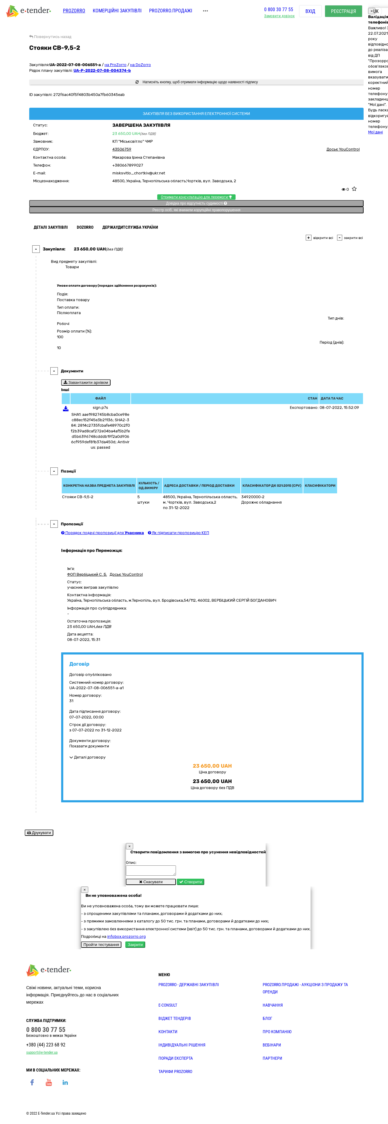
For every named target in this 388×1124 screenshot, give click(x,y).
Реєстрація (343, 12)
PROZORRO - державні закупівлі (188, 986)
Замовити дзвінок (279, 16)
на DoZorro (140, 64)
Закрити (135, 946)
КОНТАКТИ (167, 1033)
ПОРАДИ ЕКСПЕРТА (175, 1060)
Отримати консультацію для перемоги (196, 197)
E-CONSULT (167, 1007)
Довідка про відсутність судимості (196, 203)
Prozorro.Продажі (170, 11)
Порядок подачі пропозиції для (102, 532)
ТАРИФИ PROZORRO (175, 1073)
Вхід (310, 12)
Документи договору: (90, 740)
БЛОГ (267, 1020)
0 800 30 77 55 (278, 10)
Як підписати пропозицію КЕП (178, 532)
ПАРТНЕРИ (272, 1060)
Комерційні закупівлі (117, 11)
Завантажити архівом (86, 382)
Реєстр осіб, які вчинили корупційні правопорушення (196, 210)
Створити (190, 883)
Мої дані (375, 132)
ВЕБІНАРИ (272, 1046)
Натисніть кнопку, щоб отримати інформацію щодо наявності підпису (197, 82)
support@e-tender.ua (42, 1054)
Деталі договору (87, 757)
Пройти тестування (101, 946)
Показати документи (89, 746)
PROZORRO (74, 11)
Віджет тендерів (174, 1020)
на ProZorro (116, 64)
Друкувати (39, 832)
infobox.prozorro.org (126, 938)
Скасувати (151, 883)
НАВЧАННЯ (273, 1007)
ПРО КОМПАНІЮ (277, 1033)
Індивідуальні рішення (181, 1046)
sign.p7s (100, 407)
